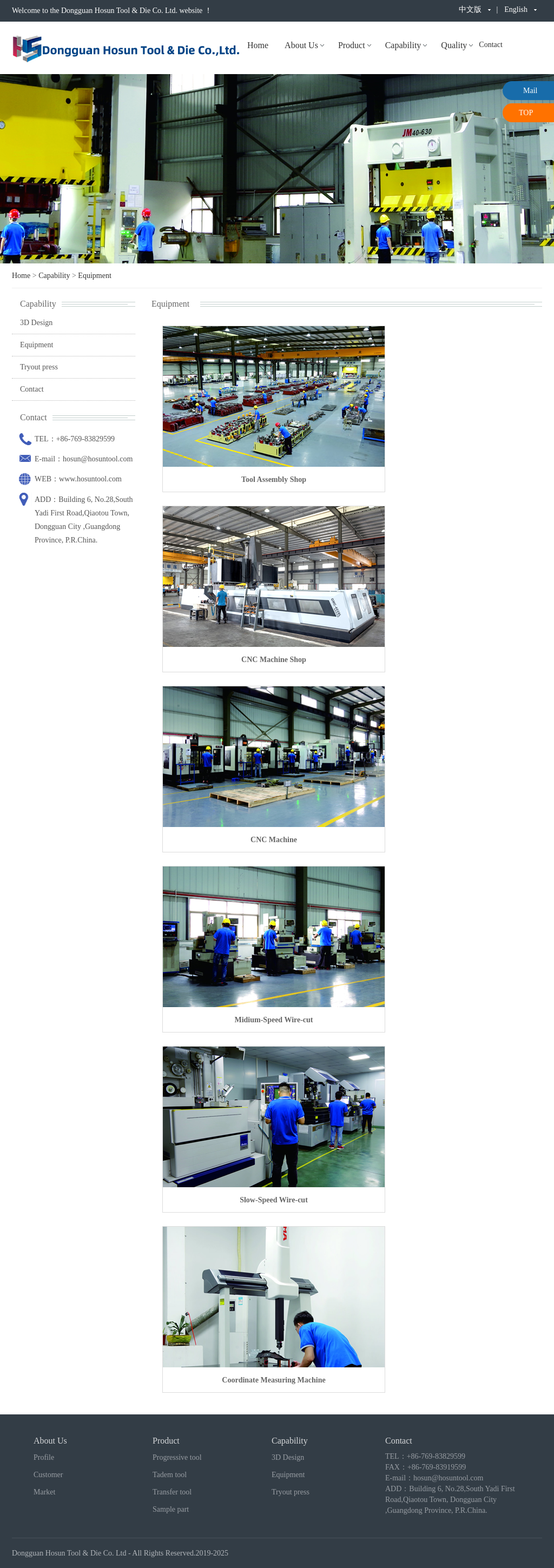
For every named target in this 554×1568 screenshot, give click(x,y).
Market (44, 1492)
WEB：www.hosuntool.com (78, 479)
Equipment (94, 276)
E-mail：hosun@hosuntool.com (84, 459)
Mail (530, 91)
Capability (403, 45)
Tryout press (39, 367)
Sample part (171, 1509)
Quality (454, 45)
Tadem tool (170, 1475)
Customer (48, 1475)
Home (257, 45)
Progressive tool (177, 1457)
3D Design (36, 323)
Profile (44, 1457)
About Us (301, 45)
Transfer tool (172, 1492)
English (515, 9)
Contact (491, 45)
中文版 (470, 9)
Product (351, 45)
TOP (526, 113)
